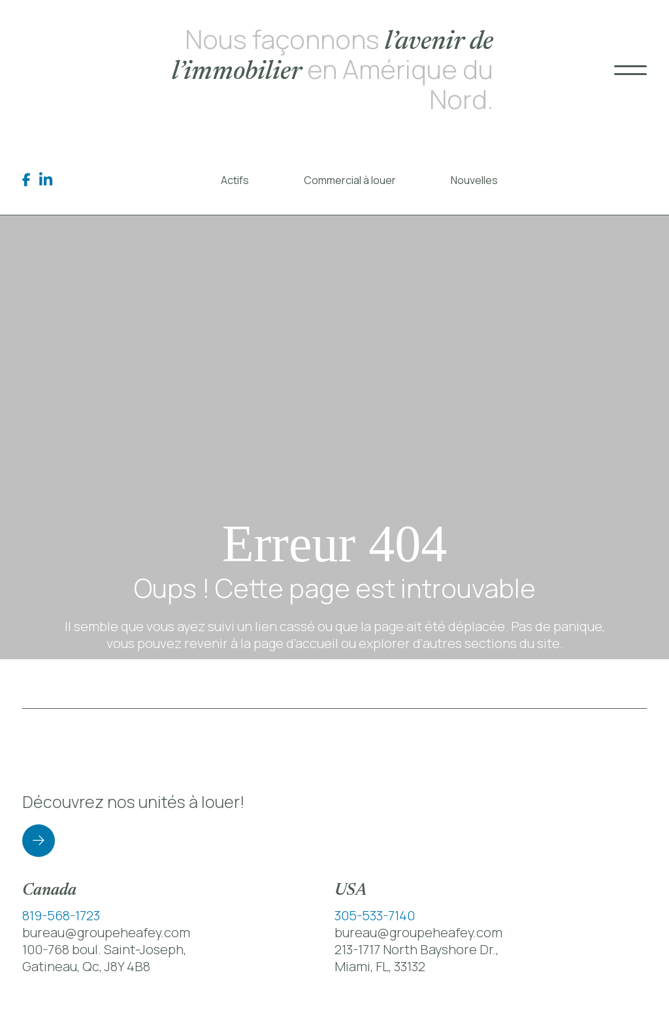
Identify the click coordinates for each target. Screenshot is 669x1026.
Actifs (235, 180)
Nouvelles (474, 180)
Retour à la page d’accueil (334, 683)
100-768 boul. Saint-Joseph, (104, 949)
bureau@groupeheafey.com (106, 932)
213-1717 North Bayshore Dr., (416, 949)
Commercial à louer (350, 180)
